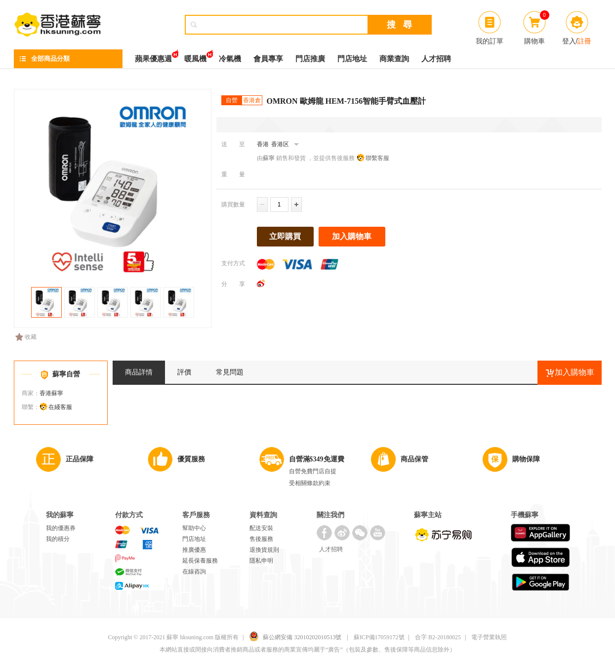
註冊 (584, 41)
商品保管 (414, 459)
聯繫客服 (377, 158)
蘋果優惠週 (153, 56)
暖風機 (195, 56)
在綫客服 (60, 407)
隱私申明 (261, 560)
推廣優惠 (194, 549)
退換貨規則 (264, 549)
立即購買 (285, 236)
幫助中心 (194, 528)
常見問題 (230, 372)
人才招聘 (436, 59)
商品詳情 (139, 372)
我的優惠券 (61, 528)
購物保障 (526, 459)
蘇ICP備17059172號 (379, 637)
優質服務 (191, 459)
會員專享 (268, 59)
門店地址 (352, 59)
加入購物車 (351, 236)
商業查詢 (394, 59)
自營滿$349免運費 (316, 459)
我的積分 (58, 538)
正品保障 (79, 459)
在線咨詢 (194, 571)
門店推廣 (310, 59)
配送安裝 (261, 528)
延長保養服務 (200, 560)
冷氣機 (230, 59)
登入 (569, 41)
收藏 (26, 337)
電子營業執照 (489, 637)
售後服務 (261, 538)
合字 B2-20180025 (438, 637)
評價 (184, 372)
